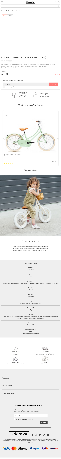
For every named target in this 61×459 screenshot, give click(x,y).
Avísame (53, 84)
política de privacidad (17, 87)
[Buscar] (30, 6)
